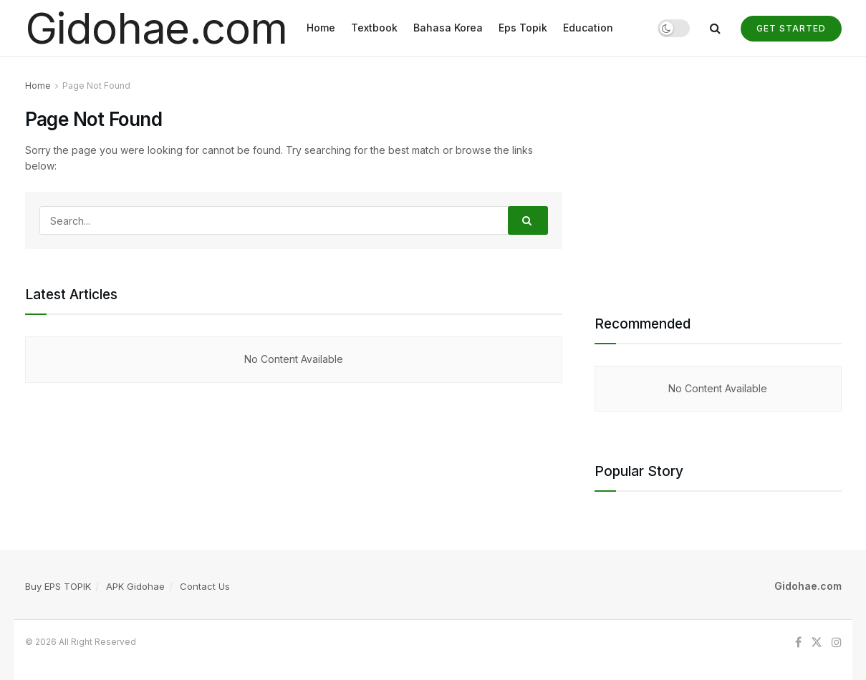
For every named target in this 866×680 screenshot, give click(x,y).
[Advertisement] (718, 178)
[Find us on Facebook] (798, 642)
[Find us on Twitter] (816, 642)
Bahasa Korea (448, 27)
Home (321, 27)
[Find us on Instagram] (837, 642)
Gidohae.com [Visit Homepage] (156, 27)
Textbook (374, 27)
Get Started (791, 28)
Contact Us (205, 586)
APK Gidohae (135, 586)
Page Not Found (96, 85)
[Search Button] (715, 28)
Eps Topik (523, 27)
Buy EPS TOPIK (58, 586)
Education (588, 27)
